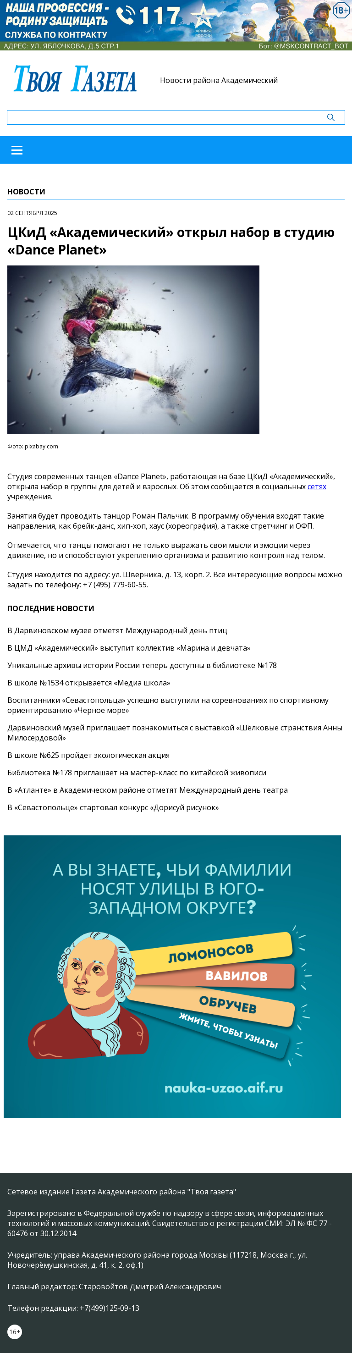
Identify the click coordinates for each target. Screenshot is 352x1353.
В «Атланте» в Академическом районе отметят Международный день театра (147, 790)
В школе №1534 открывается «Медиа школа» (88, 683)
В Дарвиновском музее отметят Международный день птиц (117, 630)
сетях (317, 486)
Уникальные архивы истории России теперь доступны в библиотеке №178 (142, 665)
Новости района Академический (219, 80)
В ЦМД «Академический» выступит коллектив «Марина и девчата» (129, 648)
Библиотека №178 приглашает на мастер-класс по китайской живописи (136, 773)
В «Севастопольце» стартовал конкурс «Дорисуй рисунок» (113, 807)
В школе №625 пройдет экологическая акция (88, 755)
